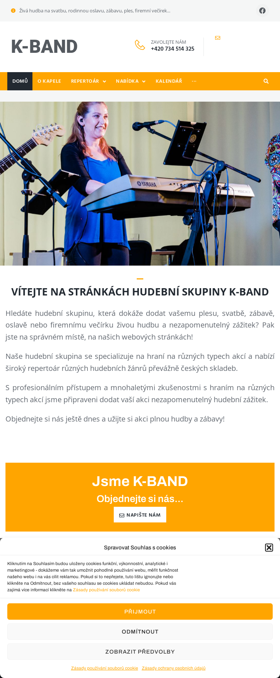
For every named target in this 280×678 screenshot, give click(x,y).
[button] (269, 547)
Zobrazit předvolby (140, 652)
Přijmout (140, 612)
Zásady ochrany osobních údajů (174, 668)
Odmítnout (140, 632)
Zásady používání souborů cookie (106, 589)
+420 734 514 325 (172, 49)
